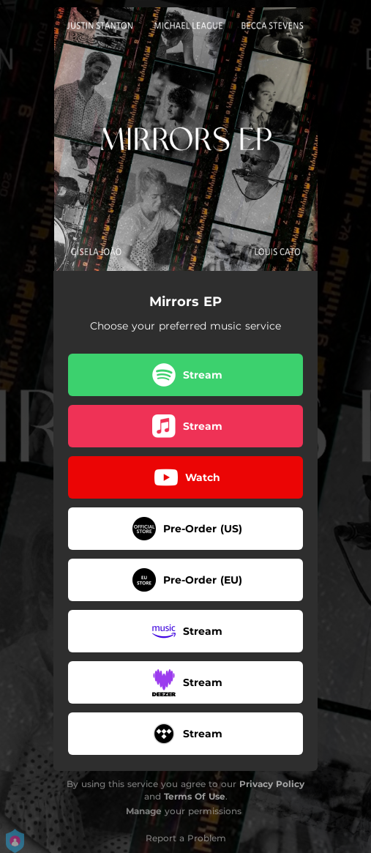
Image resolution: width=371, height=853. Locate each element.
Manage (144, 810)
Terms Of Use (194, 796)
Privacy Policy (271, 783)
